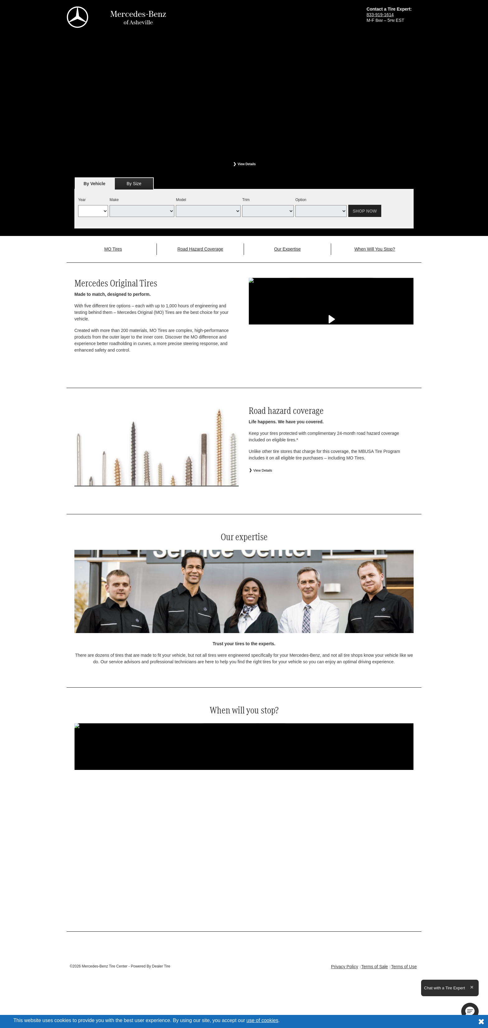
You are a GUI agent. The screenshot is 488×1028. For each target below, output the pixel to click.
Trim (246, 200)
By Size (134, 183)
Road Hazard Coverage (200, 249)
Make (114, 200)
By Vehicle (94, 185)
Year (82, 200)
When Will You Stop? (374, 249)
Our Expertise (287, 249)
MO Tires (113, 249)
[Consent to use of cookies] (481, 1021)
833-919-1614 (380, 14)
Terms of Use (404, 966)
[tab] (94, 183)
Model (181, 200)
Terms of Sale (374, 966)
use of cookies (262, 1020)
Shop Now (365, 211)
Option (300, 200)
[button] (470, 1011)
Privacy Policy (344, 966)
